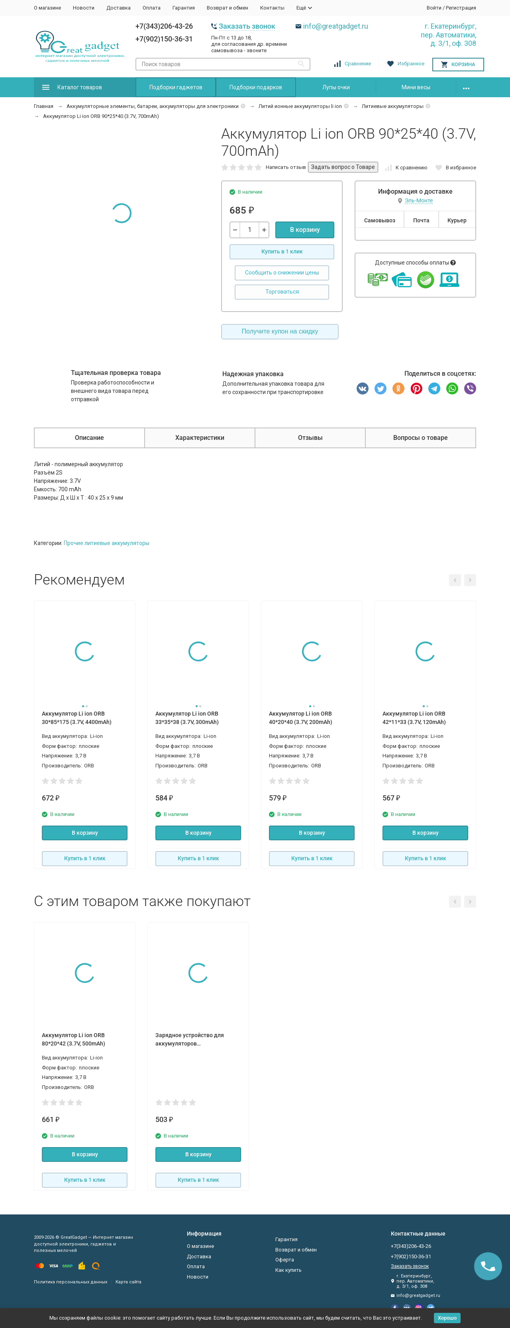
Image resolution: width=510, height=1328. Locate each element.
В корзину (305, 229)
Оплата (152, 8)
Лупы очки (336, 87)
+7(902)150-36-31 (164, 39)
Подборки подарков (256, 87)
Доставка (118, 8)
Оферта (284, 1260)
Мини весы (416, 87)
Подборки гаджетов (175, 87)
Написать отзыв (286, 167)
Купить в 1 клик (282, 251)
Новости (83, 8)
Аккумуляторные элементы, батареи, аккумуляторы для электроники (153, 106)
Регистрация (461, 8)
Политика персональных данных (70, 1282)
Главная (43, 106)
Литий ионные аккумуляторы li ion (300, 106)
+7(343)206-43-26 (164, 26)
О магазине (47, 8)
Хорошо (447, 1318)
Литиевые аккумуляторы (393, 106)
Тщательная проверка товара (116, 373)
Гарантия (184, 8)
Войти (434, 8)
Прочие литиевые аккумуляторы (106, 543)
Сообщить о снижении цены (282, 272)
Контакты (272, 8)
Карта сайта (128, 1282)
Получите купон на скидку (280, 331)
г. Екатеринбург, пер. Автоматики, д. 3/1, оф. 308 (448, 34)
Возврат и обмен (227, 8)
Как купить (288, 1270)
